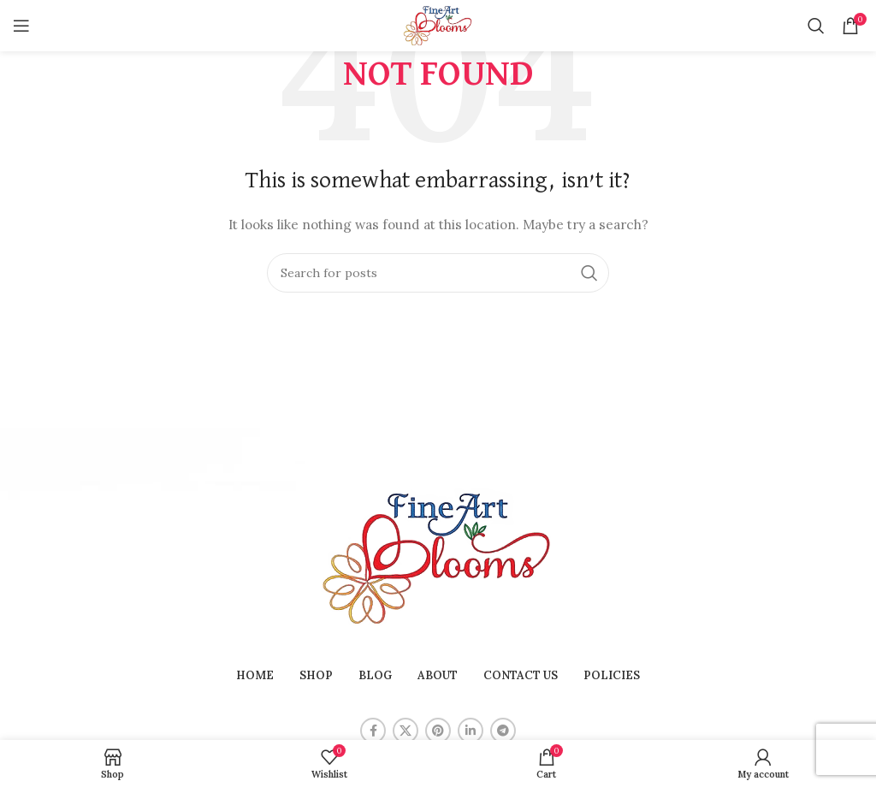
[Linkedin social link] (470, 730)
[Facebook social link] (373, 730)
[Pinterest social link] (438, 730)
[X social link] (405, 730)
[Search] (816, 26)
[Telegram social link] (503, 730)
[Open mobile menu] (21, 26)
